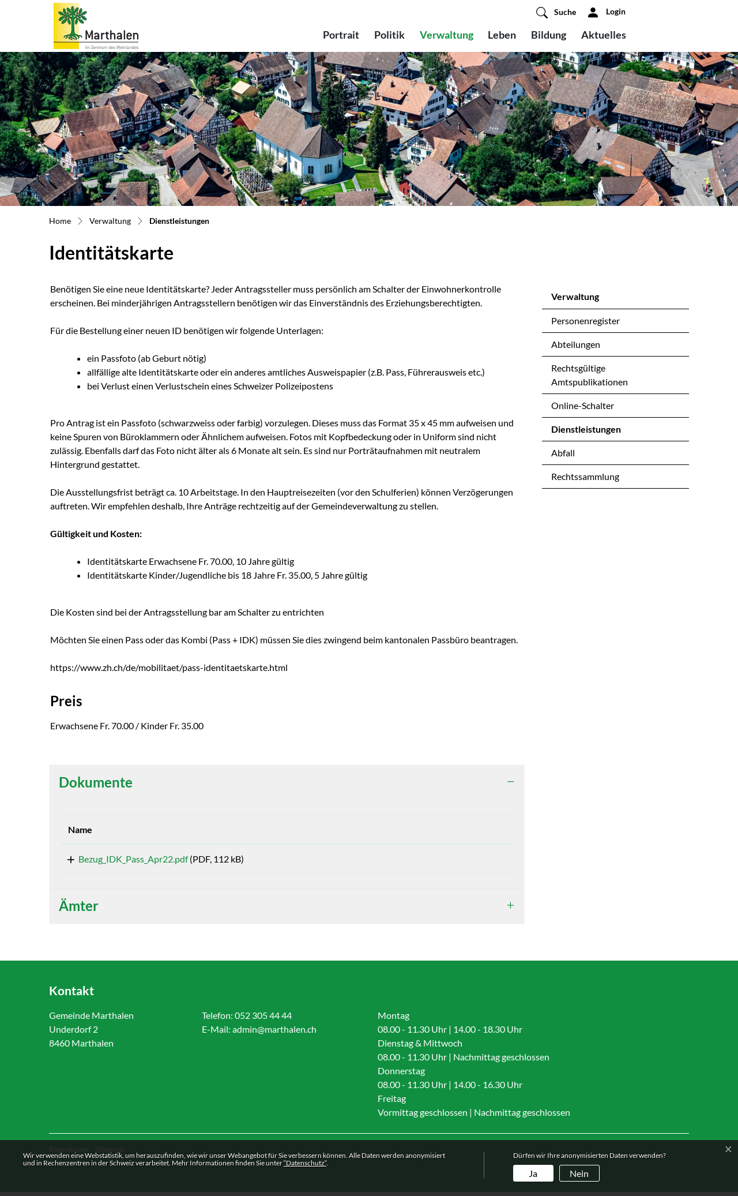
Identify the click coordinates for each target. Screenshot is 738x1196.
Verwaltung (446, 34)
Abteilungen (575, 344)
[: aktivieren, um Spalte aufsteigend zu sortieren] (455, 830)
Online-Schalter (582, 405)
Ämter (79, 909)
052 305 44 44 (263, 1019)
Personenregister (585, 320)
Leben (502, 34)
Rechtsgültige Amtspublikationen (589, 374)
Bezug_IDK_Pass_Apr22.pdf (123, 858)
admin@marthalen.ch (274, 1033)
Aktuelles (603, 34)
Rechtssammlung (585, 476)
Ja (533, 1173)
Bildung (548, 34)
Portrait (341, 34)
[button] (556, 12)
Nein (579, 1173)
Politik (389, 34)
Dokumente (96, 782)
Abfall (563, 452)
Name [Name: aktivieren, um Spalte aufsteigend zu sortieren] (80, 829)
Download (454, 861)
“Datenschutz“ (305, 1162)
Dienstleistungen (586, 432)
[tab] (287, 782)
